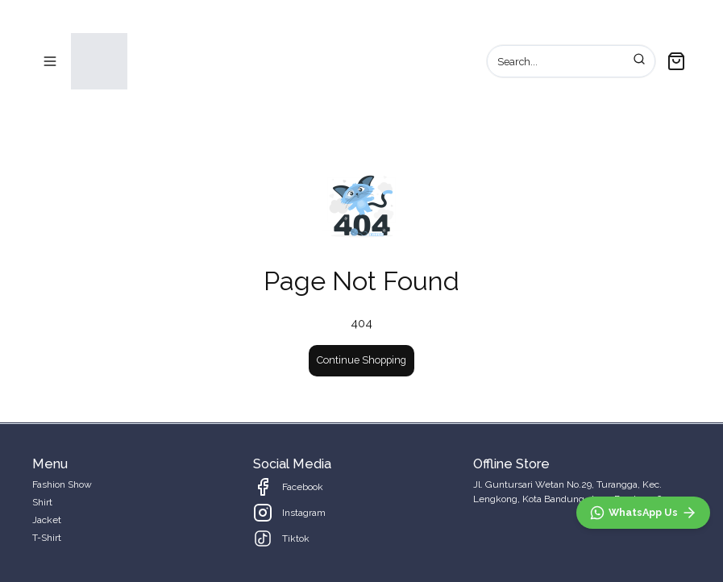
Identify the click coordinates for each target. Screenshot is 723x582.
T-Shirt (46, 537)
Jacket (46, 520)
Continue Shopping (361, 360)
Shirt (42, 502)
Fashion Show (62, 484)
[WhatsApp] (643, 513)
